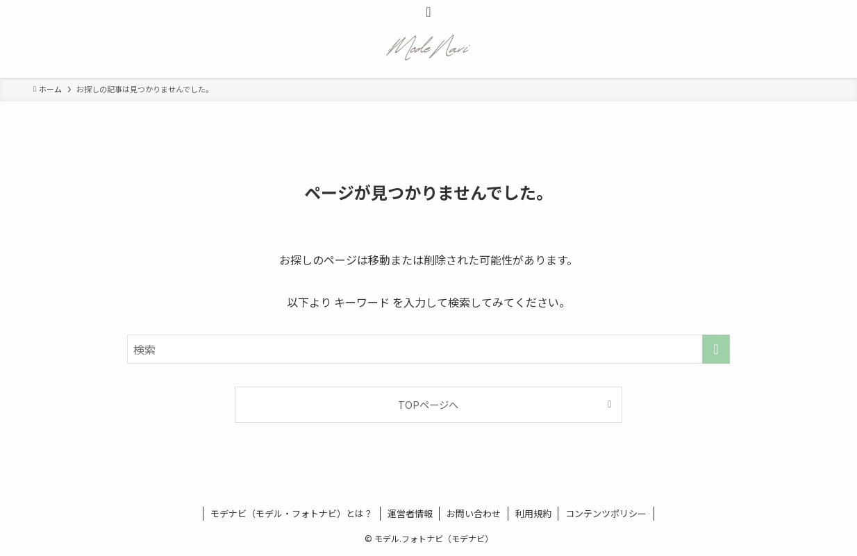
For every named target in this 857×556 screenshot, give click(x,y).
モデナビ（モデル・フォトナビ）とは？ (291, 513)
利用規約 (533, 513)
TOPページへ (428, 404)
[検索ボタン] (428, 11)
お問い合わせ (474, 513)
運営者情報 (410, 513)
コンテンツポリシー (606, 513)
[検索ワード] (428, 349)
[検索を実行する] (716, 349)
